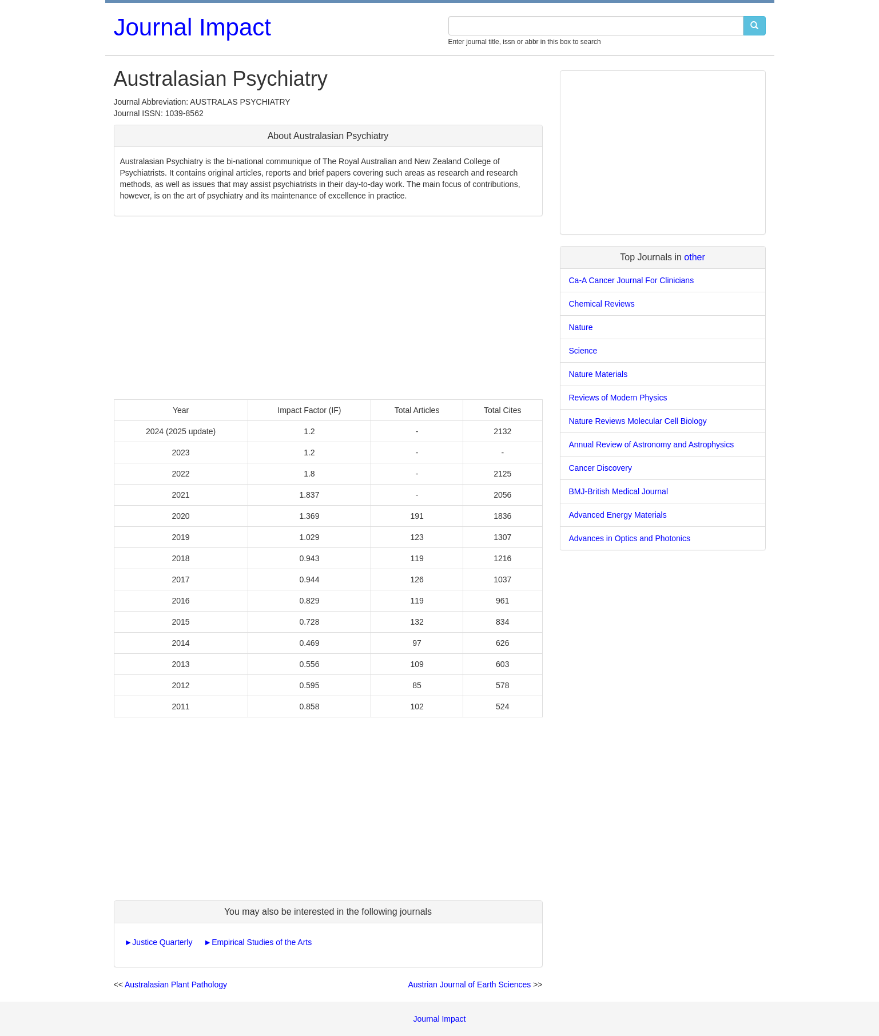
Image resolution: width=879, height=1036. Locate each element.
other (694, 257)
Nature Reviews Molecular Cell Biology (638, 421)
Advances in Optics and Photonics (629, 538)
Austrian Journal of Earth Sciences (469, 984)
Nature (581, 327)
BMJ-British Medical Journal (619, 491)
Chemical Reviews (602, 303)
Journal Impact (192, 27)
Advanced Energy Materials (618, 514)
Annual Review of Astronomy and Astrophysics (651, 444)
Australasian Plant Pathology (176, 984)
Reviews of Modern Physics (618, 397)
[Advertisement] (328, 308)
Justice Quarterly (162, 942)
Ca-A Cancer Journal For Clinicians (631, 280)
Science (583, 350)
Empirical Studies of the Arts (262, 942)
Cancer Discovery (600, 468)
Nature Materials (598, 374)
